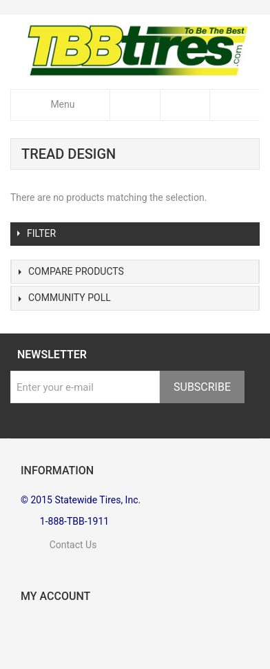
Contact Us (58, 544)
